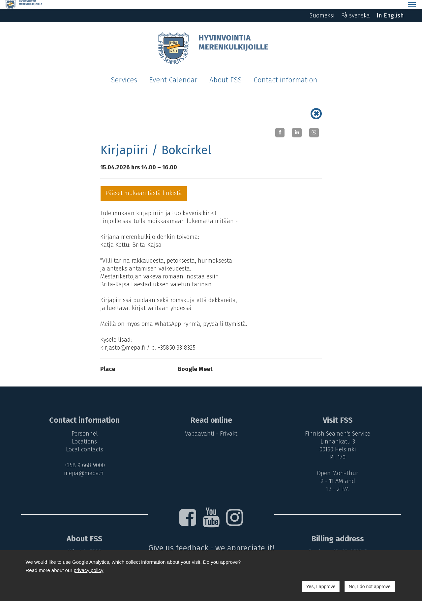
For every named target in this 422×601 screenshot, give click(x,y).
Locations (82, 432)
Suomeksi (322, 6)
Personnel (83, 424)
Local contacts (83, 440)
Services (124, 71)
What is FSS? (83, 543)
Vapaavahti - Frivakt (211, 424)
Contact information (285, 71)
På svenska (355, 6)
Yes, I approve (320, 586)
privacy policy (88, 570)
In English (390, 6)
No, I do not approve (370, 586)
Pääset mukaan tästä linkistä (144, 184)
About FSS (225, 71)
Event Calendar (173, 71)
